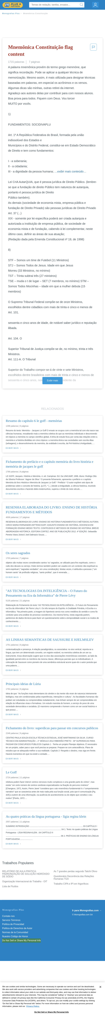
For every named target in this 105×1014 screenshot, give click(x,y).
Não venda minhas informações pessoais (23, 940)
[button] (93, 51)
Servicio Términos (11, 920)
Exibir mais (52, 380)
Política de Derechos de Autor (17, 928)
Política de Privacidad (13, 924)
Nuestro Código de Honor (15, 936)
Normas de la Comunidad (15, 932)
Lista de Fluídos (10, 886)
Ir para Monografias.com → (87, 910)
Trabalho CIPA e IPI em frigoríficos (71, 884)
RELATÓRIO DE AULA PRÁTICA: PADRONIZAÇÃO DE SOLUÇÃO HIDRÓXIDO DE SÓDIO (25, 874)
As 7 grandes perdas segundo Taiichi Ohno (75, 871)
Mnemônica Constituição (35, 13)
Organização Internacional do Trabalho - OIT (24, 881)
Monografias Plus (11, 13)
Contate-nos (8, 916)
